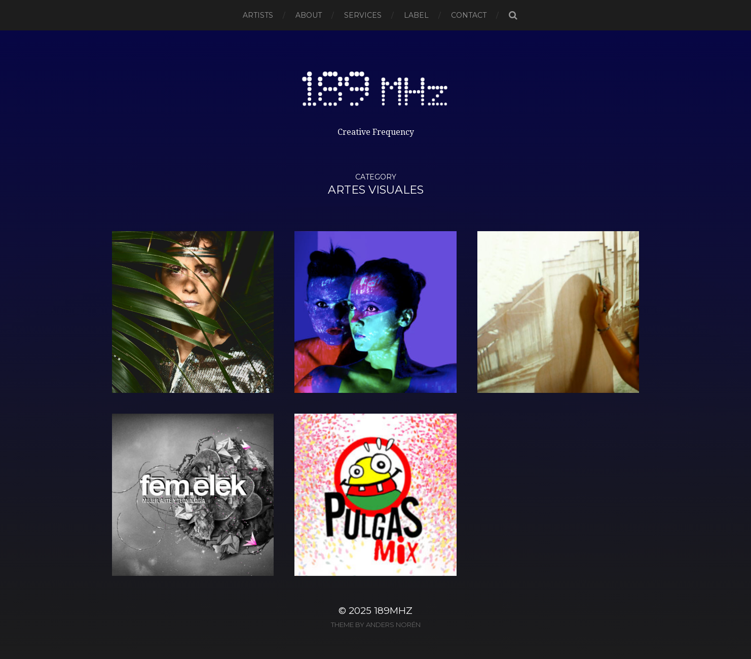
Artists (258, 15)
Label (416, 15)
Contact (468, 15)
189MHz (393, 610)
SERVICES (363, 15)
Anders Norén (393, 624)
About (308, 15)
